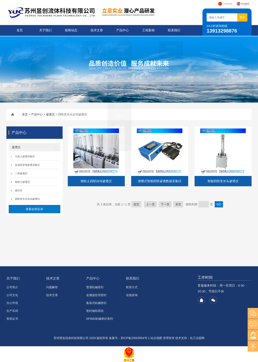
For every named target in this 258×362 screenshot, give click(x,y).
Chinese (225, 4)
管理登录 (168, 337)
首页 (19, 30)
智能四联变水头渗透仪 (223, 180)
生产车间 (12, 310)
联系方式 (132, 286)
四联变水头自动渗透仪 (27, 198)
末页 (178, 204)
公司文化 (12, 294)
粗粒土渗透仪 (22, 181)
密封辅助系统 (95, 310)
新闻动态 (71, 30)
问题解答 (52, 286)
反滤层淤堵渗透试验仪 (27, 164)
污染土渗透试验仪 (25, 156)
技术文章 (96, 30)
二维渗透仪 (21, 173)
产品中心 (122, 30)
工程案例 (148, 30)
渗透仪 (50, 114)
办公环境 (12, 302)
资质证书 (12, 318)
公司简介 (12, 286)
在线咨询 (132, 294)
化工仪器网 (197, 337)
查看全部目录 (34, 208)
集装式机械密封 (96, 302)
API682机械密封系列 (99, 318)
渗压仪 (18, 190)
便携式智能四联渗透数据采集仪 (159, 180)
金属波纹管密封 (96, 294)
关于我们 (45, 30)
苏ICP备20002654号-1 (135, 337)
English (243, 4)
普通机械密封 (95, 286)
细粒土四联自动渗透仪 (96, 180)
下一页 (165, 204)
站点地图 (156, 337)
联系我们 (173, 30)
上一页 (150, 204)
